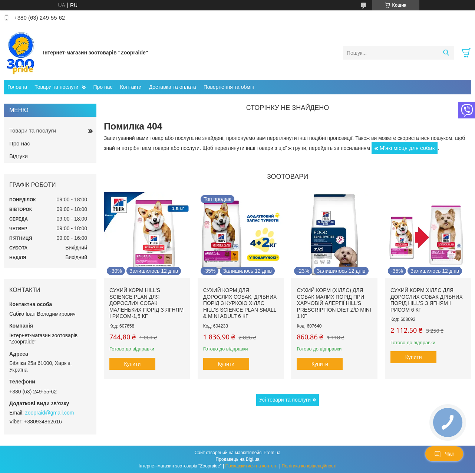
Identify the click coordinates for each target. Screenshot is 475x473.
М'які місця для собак (407, 148)
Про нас (102, 87)
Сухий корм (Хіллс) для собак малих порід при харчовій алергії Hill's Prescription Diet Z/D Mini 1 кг (334, 303)
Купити (132, 364)
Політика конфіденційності (309, 466)
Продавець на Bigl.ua (237, 459)
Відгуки (18, 156)
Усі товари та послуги (285, 400)
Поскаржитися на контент (251, 466)
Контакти (130, 87)
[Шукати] (446, 53)
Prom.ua (272, 452)
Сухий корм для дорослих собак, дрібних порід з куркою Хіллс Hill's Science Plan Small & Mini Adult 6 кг (240, 303)
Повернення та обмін (229, 87)
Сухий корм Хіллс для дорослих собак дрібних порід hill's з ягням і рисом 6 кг (426, 300)
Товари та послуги (56, 87)
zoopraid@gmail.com (49, 413)
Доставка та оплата (172, 87)
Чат (444, 453)
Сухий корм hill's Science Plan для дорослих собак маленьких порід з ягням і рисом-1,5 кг (146, 303)
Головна (17, 87)
